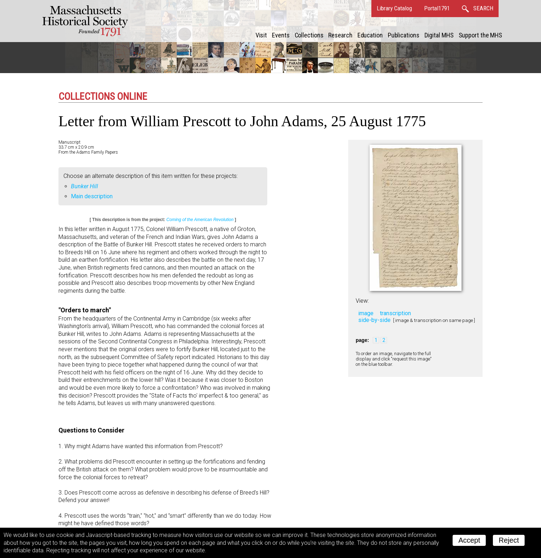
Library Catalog (394, 8)
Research (340, 35)
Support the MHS (481, 35)
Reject (509, 540)
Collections (309, 35)
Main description (92, 196)
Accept (469, 540)
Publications (403, 35)
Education (370, 35)
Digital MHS (439, 35)
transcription (395, 313)
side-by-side (374, 320)
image (365, 313)
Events (280, 35)
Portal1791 (437, 8)
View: (362, 300)
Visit (261, 35)
